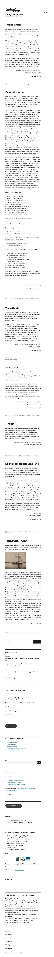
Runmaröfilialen (9, 938)
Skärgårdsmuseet (14, 14)
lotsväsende (38, 632)
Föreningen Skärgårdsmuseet (15, 780)
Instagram (10, 794)
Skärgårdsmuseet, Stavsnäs (14, 782)
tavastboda (15, 359)
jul (36, 298)
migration (34, 357)
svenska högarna (8, 532)
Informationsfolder (12, 742)
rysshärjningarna (8, 359)
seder (6, 300)
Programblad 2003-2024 (13, 750)
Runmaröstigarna (12, 746)
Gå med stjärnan (15, 92)
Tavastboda (12, 308)
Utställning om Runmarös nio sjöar (16, 748)
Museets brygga (19, 869)
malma (30, 357)
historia (23, 84)
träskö (36, 84)
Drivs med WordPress (19, 952)
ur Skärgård (27, 84)
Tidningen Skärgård (10, 941)
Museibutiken (8, 948)
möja (38, 298)
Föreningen (8, 945)
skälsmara (37, 415)
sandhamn (34, 531)
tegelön (36, 455)
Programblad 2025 (12, 744)
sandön (37, 531)
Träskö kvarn (13, 24)
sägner (20, 531)
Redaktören (10, 84)
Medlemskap (11, 726)
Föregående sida (35, 642)
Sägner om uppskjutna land (22, 463)
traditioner (27, 298)
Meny (46, 12)
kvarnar (32, 84)
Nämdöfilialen (8, 934)
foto (22, 632)
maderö (33, 415)
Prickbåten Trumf (16, 540)
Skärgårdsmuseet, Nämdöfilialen (16, 784)
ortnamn (21, 357)
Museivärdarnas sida (13, 805)
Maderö (16, 372)
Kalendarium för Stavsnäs (27, 703)
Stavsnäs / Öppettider (15, 666)
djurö (34, 632)
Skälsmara (11, 367)
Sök (6, 760)
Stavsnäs (7, 931)
